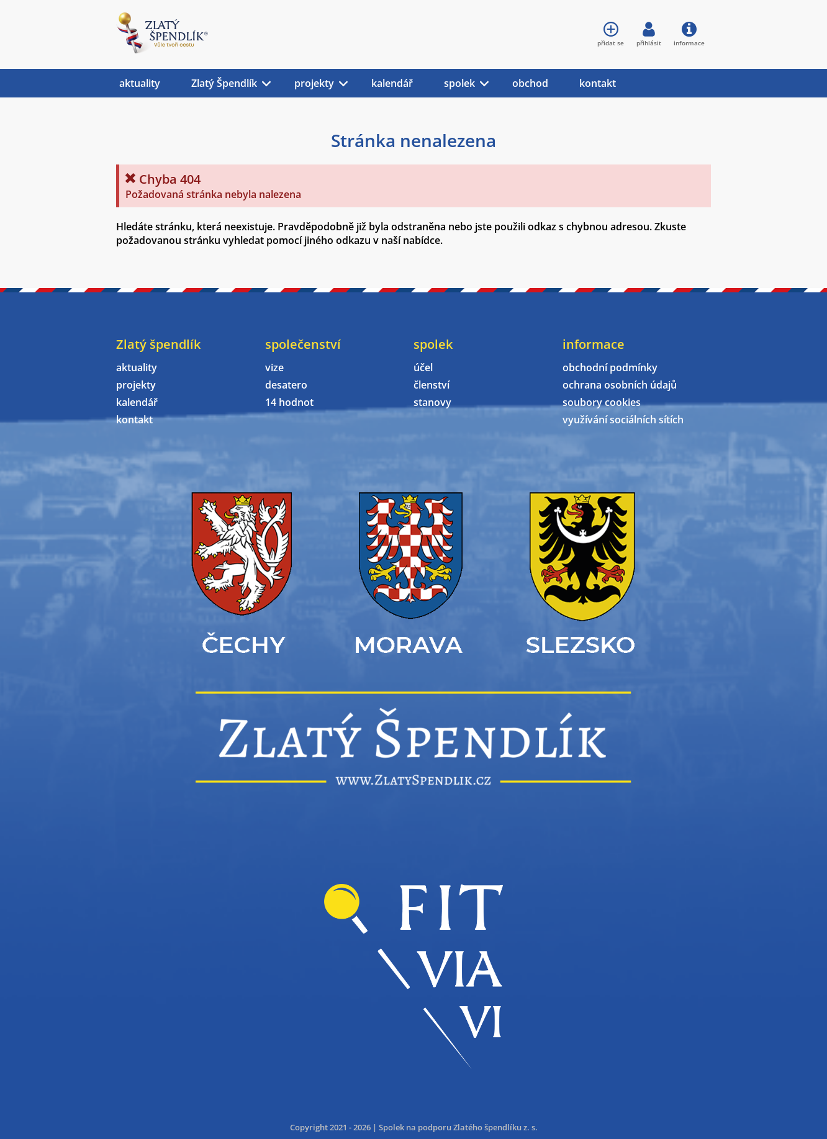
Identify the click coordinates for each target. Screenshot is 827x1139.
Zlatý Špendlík (224, 83)
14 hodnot (289, 402)
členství (432, 385)
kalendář (392, 83)
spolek (459, 83)
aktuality (139, 83)
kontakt (597, 83)
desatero (286, 385)
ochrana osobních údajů (620, 385)
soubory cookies (602, 402)
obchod (530, 83)
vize (274, 367)
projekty (314, 83)
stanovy (432, 402)
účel (423, 367)
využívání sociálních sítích (623, 419)
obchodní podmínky (610, 367)
